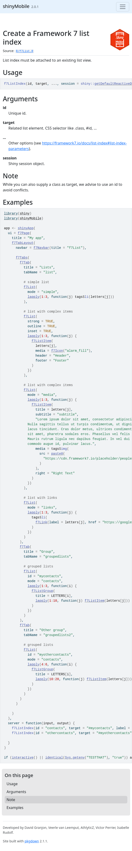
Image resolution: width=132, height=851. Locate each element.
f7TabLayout (22, 243)
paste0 (57, 454)
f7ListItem (41, 341)
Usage (12, 783)
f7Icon (57, 351)
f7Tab (24, 262)
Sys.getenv (75, 758)
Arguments (16, 791)
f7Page (23, 233)
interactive (22, 758)
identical (54, 758)
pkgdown (32, 841)
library (11, 213)
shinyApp (25, 228)
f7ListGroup (42, 591)
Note (11, 799)
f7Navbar (41, 248)
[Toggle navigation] (122, 6)
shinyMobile (16, 6)
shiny (24, 213)
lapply (33, 297)
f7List (29, 287)
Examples (15, 807)
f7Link (41, 522)
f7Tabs (21, 258)
